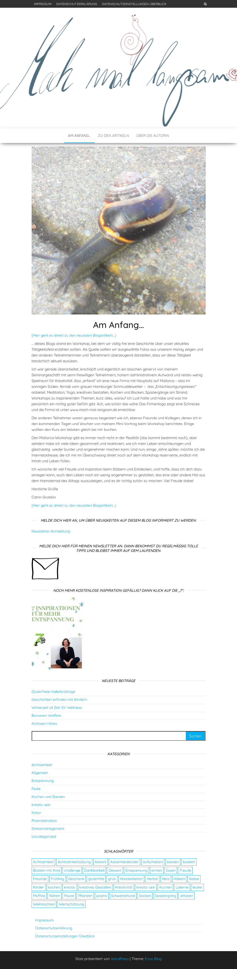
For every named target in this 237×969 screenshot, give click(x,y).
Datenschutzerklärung (76, 4)
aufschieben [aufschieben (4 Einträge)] (153, 862)
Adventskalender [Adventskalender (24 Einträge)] (124, 862)
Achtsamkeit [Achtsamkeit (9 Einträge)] (43, 862)
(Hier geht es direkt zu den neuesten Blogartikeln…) (74, 335)
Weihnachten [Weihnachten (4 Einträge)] (44, 904)
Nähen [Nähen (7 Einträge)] (54, 895)
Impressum (42, 4)
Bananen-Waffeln (46, 715)
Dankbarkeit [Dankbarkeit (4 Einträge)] (94, 870)
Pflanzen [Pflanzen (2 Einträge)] (85, 895)
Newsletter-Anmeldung (51, 531)
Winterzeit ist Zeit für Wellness (57, 707)
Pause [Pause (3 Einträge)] (69, 895)
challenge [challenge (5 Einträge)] (72, 870)
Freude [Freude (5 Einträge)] (185, 870)
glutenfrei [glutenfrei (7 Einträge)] (96, 878)
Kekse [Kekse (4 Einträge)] (194, 878)
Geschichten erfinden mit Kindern (59, 699)
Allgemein (40, 772)
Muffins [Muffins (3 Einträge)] (39, 895)
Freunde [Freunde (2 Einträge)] (40, 878)
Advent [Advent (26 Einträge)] (101, 862)
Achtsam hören (44, 723)
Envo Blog (153, 958)
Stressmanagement (48, 828)
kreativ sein (41, 804)
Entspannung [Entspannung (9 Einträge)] (136, 870)
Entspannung (43, 780)
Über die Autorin (152, 135)
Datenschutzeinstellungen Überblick (134, 4)
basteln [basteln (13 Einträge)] (189, 862)
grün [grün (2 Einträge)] (112, 878)
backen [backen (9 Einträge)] (173, 862)
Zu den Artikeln (113, 135)
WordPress (120, 958)
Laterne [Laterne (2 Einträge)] (182, 887)
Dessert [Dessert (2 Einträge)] (114, 870)
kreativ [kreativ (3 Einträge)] (69, 887)
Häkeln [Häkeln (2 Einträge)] (179, 878)
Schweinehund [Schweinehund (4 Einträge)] (123, 895)
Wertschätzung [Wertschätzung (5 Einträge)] (71, 904)
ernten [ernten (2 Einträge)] (156, 870)
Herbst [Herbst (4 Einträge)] (152, 878)
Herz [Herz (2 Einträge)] (166, 878)
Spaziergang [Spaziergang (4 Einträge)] (165, 895)
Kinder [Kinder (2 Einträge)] (38, 887)
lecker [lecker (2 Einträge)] (198, 887)
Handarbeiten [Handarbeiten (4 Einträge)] (131, 878)
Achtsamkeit (42, 764)
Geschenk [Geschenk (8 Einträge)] (76, 878)
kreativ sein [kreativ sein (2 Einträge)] (145, 887)
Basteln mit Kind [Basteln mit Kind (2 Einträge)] (46, 870)
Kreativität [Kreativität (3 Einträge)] (123, 887)
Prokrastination (44, 820)
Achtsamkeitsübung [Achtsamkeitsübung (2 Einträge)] (74, 862)
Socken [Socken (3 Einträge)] (145, 895)
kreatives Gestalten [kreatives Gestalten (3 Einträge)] (95, 887)
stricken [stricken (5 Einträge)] (186, 895)
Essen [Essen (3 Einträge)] (171, 870)
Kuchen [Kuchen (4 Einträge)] (165, 887)
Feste (36, 788)
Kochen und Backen (48, 796)
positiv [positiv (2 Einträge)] (101, 895)
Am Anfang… (79, 135)
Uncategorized (44, 836)
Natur (36, 812)
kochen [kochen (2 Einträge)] (54, 887)
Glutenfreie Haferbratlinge (53, 691)
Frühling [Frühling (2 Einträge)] (57, 878)
